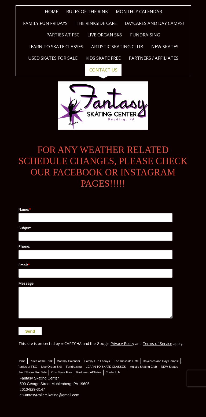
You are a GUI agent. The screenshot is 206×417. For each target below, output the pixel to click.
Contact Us (103, 70)
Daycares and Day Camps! (154, 23)
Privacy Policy (122, 343)
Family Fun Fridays (45, 23)
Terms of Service (157, 343)
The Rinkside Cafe (96, 23)
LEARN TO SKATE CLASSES (55, 46)
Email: (23, 264)
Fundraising (145, 35)
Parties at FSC (62, 35)
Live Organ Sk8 (104, 35)
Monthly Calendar (139, 11)
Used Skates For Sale (53, 58)
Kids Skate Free (103, 58)
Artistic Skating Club (117, 46)
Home (51, 11)
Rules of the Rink (87, 11)
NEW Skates (164, 46)
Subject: (25, 228)
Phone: (24, 246)
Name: (24, 209)
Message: (26, 283)
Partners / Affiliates (153, 58)
